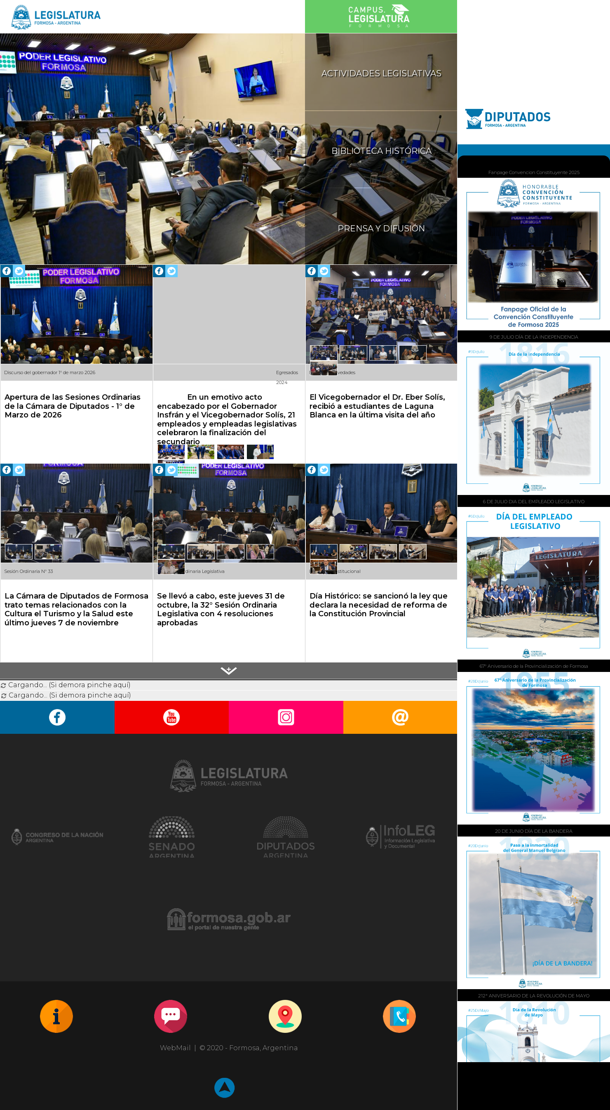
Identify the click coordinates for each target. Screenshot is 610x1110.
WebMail (175, 1048)
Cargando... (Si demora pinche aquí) (65, 685)
